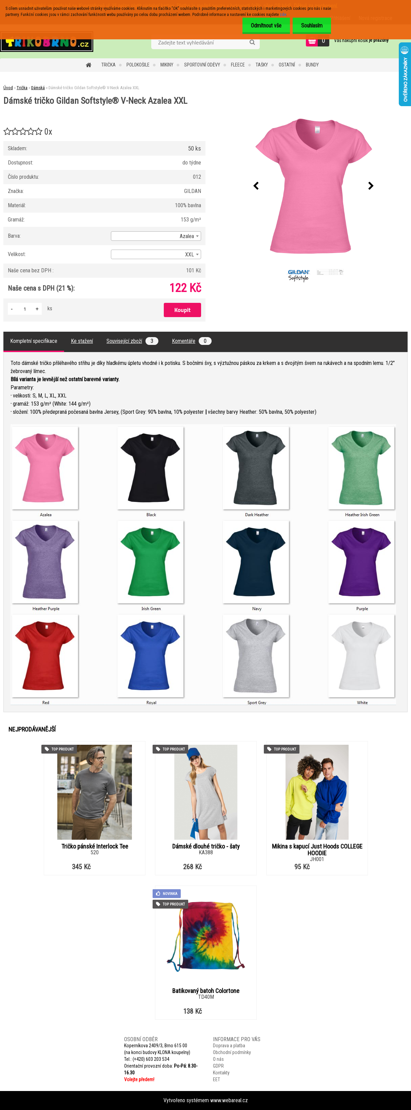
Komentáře (192, 341)
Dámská (38, 87)
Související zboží (132, 341)
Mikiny (166, 64)
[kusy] (25, 309)
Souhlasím (311, 25)
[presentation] (256, 186)
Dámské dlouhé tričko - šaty (206, 846)
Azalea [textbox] (187, 236)
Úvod (8, 87)
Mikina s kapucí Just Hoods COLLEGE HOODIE (317, 850)
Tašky (262, 64)
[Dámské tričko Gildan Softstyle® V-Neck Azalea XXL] (313, 186)
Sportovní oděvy (202, 64)
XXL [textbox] (189, 254)
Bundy (312, 64)
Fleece (238, 64)
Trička (108, 64)
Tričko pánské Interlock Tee (94, 846)
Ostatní (287, 64)
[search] (252, 42)
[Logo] (46, 41)
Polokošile (138, 64)
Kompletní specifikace (33, 341)
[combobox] (156, 236)
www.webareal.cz (229, 1100)
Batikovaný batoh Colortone (205, 991)
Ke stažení (82, 341)
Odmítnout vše (266, 25)
